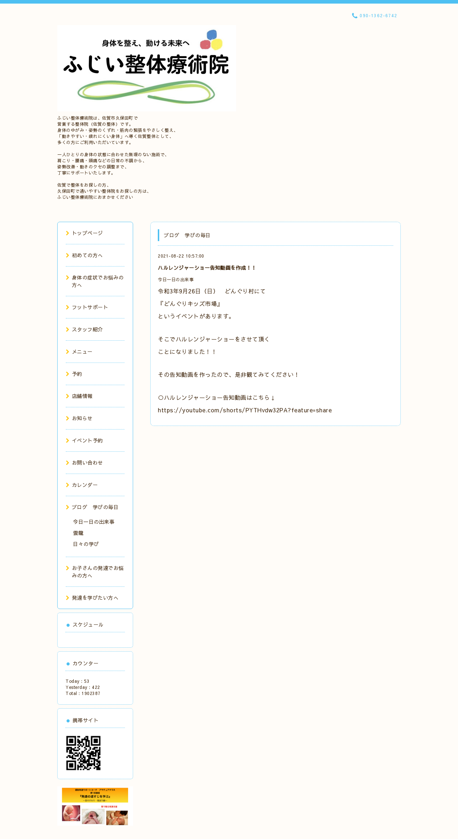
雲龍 (78, 532)
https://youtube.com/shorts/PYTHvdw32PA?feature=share (245, 410)
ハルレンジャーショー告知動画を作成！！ (207, 267)
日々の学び (86, 543)
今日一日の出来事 (176, 279)
